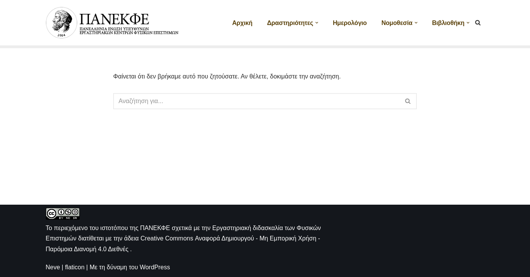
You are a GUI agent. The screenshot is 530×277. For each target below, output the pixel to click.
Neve (53, 267)
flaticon (75, 267)
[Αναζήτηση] (478, 22)
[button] (316, 22)
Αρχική (242, 23)
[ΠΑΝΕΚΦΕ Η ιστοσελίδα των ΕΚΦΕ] (113, 22)
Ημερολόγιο (350, 23)
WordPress (155, 267)
